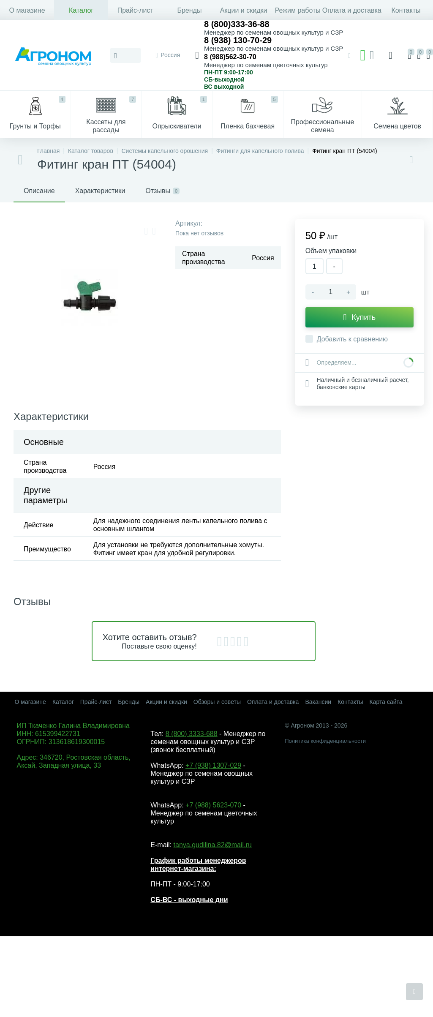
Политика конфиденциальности (325, 741)
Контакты (405, 10)
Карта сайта (386, 701)
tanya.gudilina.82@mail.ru (213, 844)
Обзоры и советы (217, 701)
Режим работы (298, 10)
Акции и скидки (243, 10)
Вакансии (318, 701)
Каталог (81, 10)
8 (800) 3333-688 (192, 733)
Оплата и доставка (352, 10)
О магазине (27, 10)
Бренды (189, 10)
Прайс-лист (135, 10)
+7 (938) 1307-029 (213, 765)
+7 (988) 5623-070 (213, 805)
